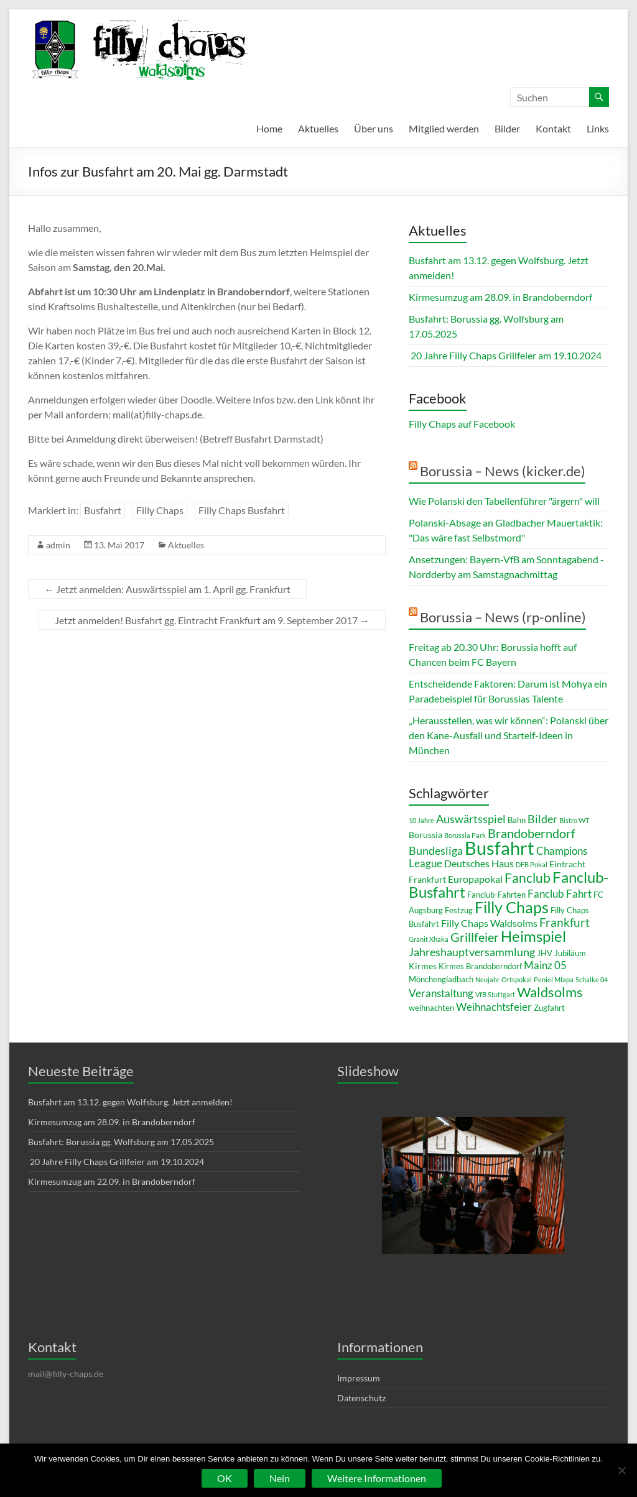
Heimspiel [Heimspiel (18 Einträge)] (533, 936)
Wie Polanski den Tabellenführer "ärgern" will (504, 501)
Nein (279, 1478)
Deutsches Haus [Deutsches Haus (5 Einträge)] (479, 863)
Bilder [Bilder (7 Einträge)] (542, 819)
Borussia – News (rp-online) (503, 617)
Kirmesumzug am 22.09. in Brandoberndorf (111, 1181)
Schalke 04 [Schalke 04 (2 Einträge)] (591, 979)
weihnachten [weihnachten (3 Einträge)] (431, 1008)
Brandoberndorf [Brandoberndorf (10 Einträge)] (531, 833)
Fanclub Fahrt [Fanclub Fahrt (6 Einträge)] (560, 893)
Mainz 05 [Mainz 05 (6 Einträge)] (545, 965)
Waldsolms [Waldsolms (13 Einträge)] (550, 991)
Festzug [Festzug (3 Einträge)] (459, 910)
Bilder (507, 128)
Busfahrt (102, 510)
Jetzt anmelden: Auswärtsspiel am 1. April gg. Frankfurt (167, 589)
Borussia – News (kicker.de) (502, 471)
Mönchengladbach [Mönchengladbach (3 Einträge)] (441, 979)
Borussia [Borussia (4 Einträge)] (425, 834)
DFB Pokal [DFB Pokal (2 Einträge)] (531, 864)
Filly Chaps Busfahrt (241, 510)
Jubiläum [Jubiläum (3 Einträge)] (570, 953)
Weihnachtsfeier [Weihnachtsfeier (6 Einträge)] (494, 1006)
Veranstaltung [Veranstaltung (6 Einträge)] (441, 993)
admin (58, 545)
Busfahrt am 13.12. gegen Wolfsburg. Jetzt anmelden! (130, 1102)
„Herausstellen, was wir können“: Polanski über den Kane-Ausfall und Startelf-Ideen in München (508, 735)
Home (269, 128)
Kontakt (553, 128)
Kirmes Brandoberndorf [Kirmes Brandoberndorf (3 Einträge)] (480, 966)
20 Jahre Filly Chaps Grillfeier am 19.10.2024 (505, 355)
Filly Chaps (160, 510)
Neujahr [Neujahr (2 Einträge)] (487, 979)
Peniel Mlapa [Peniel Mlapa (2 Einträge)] (554, 979)
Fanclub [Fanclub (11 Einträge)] (527, 877)
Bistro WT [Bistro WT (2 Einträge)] (574, 820)
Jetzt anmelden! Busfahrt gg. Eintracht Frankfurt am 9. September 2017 (212, 620)
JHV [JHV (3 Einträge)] (544, 953)
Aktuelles (318, 128)
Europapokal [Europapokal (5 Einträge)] (475, 879)
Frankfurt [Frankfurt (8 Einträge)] (564, 922)
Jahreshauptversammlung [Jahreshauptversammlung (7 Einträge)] (472, 952)
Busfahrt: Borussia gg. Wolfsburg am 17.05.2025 (121, 1141)
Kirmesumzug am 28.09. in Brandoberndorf (500, 297)
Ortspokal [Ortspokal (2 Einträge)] (516, 979)
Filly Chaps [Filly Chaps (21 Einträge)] (512, 907)
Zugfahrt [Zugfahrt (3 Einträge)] (549, 1008)
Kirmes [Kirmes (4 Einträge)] (423, 965)
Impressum (358, 1378)
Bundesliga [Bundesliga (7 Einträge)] (436, 850)
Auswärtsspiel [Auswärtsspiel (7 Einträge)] (471, 819)
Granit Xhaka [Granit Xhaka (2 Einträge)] (429, 939)
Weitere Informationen (376, 1478)
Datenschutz (361, 1398)
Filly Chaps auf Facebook (462, 424)
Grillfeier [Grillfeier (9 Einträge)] (474, 937)
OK (224, 1478)
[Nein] (621, 1470)
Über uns (373, 128)
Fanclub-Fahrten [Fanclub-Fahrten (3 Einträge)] (496, 895)
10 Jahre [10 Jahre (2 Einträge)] (421, 820)
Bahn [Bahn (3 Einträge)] (517, 820)
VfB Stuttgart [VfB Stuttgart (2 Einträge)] (495, 994)
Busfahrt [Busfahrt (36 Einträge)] (499, 848)
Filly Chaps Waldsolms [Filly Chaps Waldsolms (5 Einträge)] (489, 923)
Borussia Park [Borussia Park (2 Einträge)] (465, 835)
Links (598, 128)
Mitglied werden (444, 128)
